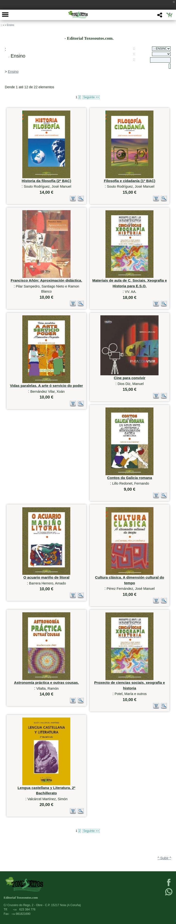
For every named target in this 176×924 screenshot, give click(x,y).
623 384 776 (24, 909)
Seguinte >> (91, 97)
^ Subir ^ (164, 858)
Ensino (10, 25)
